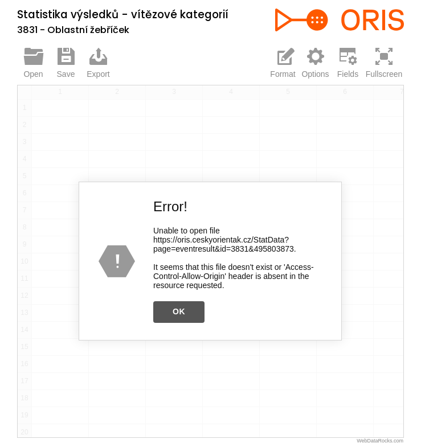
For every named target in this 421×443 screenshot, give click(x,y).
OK (179, 310)
